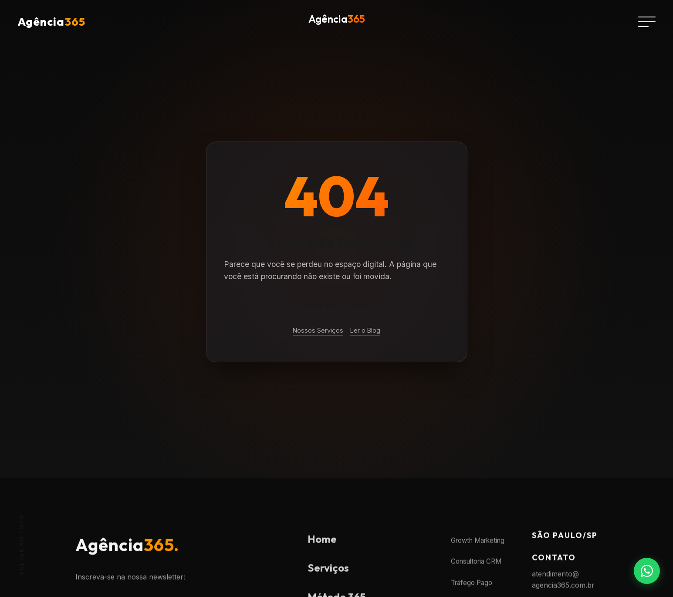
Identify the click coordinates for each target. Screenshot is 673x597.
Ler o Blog (365, 330)
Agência (51, 21)
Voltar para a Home (336, 305)
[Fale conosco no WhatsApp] (647, 571)
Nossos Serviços (318, 330)
